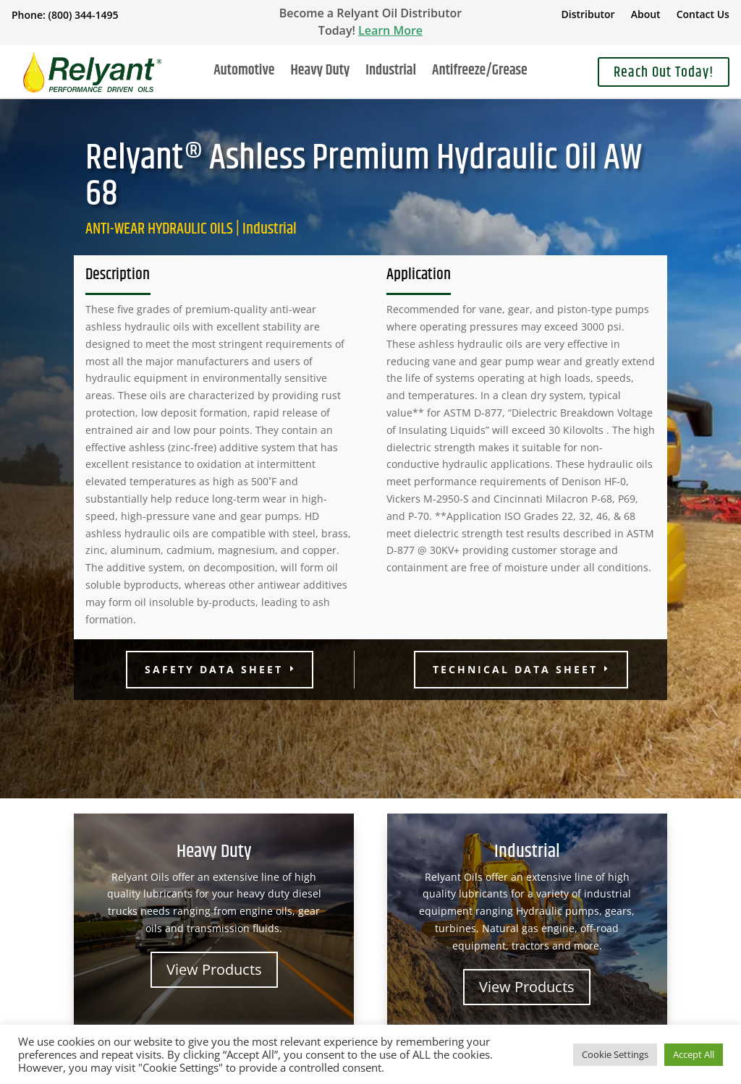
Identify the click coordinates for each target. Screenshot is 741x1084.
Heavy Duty (320, 74)
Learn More (390, 30)
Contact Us (703, 15)
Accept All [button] (693, 1054)
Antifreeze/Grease (480, 74)
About (646, 15)
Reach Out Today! (664, 72)
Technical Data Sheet (515, 669)
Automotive (243, 74)
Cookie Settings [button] (615, 1054)
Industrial (390, 74)
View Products (214, 969)
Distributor (587, 15)
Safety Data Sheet (214, 669)
